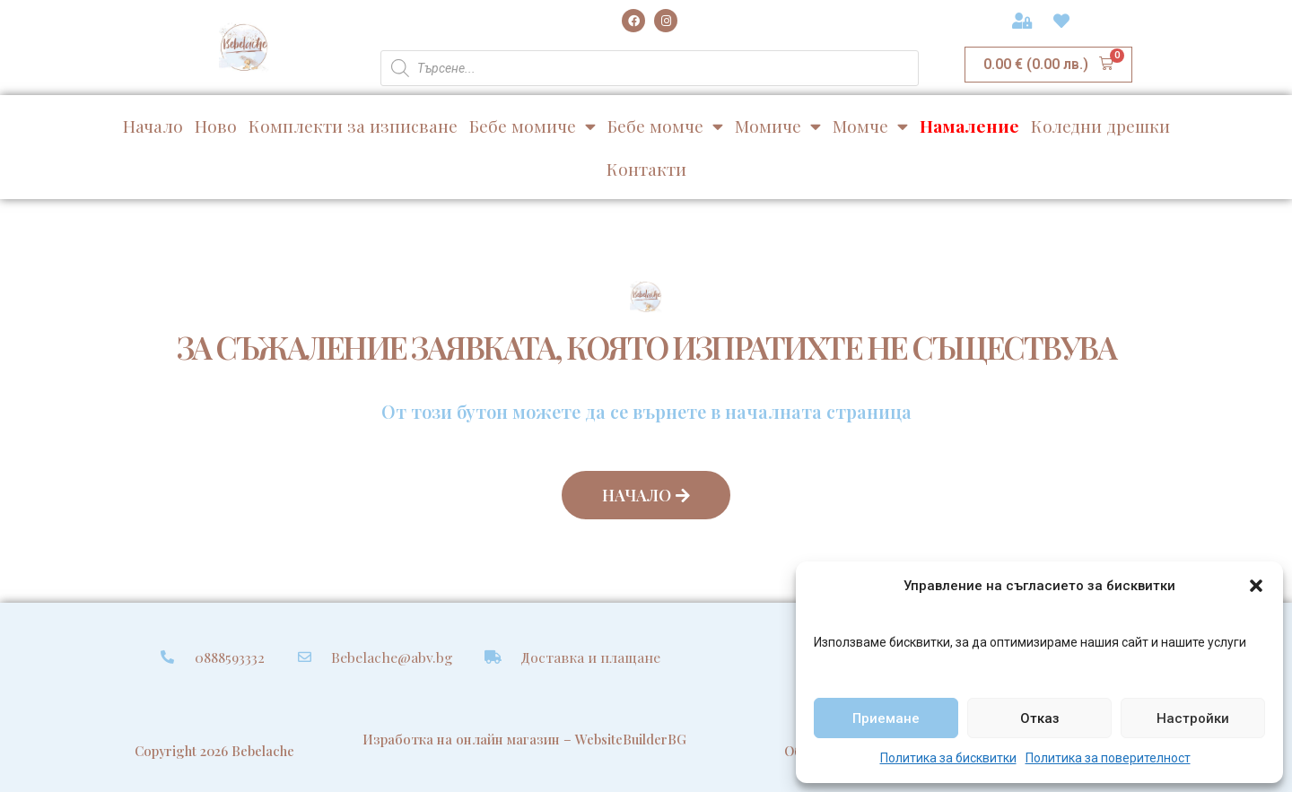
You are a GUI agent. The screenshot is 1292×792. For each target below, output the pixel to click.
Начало (153, 125)
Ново (216, 125)
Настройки (1193, 718)
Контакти (646, 168)
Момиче (778, 126)
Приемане (886, 718)
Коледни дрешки (1100, 125)
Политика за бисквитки (948, 758)
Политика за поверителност (1108, 758)
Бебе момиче (532, 126)
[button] (1256, 586)
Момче (870, 126)
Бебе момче (665, 126)
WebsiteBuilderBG (630, 739)
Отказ (1040, 718)
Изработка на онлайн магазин (461, 739)
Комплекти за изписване (353, 125)
